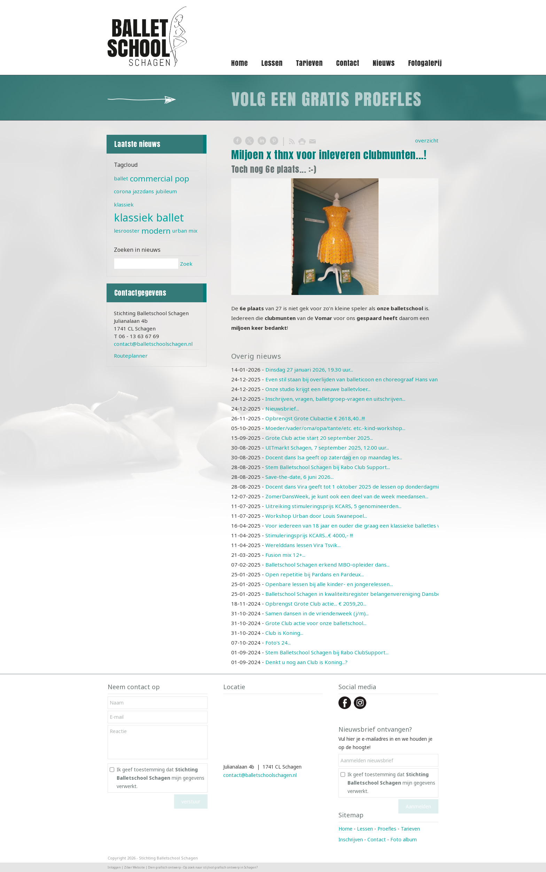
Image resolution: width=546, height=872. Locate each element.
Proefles (386, 828)
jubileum (166, 191)
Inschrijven (350, 839)
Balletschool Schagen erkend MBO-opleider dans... (327, 564)
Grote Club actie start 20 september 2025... (319, 437)
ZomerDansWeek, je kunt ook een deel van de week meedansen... (346, 496)
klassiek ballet (149, 217)
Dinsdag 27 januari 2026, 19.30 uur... (309, 369)
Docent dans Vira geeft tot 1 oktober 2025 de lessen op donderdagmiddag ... (360, 486)
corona (122, 191)
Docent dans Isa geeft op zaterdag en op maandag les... (333, 457)
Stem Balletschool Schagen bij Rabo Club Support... (327, 467)
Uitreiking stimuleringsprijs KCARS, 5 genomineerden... (333, 506)
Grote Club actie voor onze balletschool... (315, 623)
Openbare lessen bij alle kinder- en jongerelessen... (329, 584)
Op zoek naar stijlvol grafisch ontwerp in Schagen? (220, 867)
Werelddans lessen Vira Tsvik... (303, 545)
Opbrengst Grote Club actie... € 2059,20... (315, 603)
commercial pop (159, 178)
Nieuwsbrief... (282, 408)
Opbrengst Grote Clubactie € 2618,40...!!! (315, 418)
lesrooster (127, 230)
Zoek (186, 263)
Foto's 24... (278, 642)
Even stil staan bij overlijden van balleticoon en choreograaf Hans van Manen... (362, 379)
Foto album (403, 839)
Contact (376, 839)
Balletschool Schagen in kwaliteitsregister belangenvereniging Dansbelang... (359, 593)
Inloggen (114, 867)
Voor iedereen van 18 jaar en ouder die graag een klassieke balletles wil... (356, 525)
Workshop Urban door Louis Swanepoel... (316, 515)
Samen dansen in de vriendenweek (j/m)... (317, 613)
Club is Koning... (284, 632)
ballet (121, 178)
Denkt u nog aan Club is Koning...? (306, 662)
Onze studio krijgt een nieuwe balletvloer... (317, 389)
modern (156, 230)
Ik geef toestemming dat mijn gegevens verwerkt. (160, 777)
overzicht (426, 140)
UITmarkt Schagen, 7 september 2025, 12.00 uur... (327, 447)
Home (345, 828)
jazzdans (143, 191)
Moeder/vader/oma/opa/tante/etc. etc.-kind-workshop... (335, 428)
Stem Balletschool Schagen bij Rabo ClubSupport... (327, 652)
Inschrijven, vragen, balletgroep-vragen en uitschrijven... (335, 398)
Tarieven (410, 828)
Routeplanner (131, 355)
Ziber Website (134, 867)
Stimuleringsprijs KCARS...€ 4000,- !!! (309, 535)
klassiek (124, 204)
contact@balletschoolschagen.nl (153, 343)
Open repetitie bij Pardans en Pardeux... (314, 574)
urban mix (184, 230)
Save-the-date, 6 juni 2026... (299, 476)
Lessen (365, 828)
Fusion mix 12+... (285, 554)
